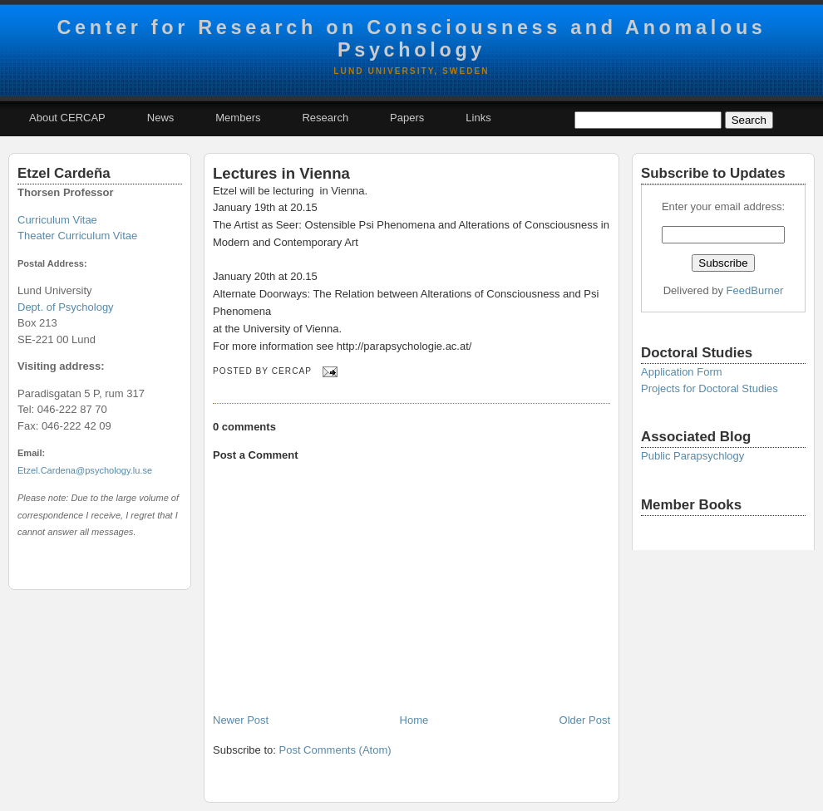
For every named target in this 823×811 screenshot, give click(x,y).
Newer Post (241, 720)
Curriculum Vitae (57, 220)
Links (478, 117)
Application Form (681, 372)
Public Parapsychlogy (692, 456)
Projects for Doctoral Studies (709, 388)
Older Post (584, 720)
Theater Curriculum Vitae (77, 235)
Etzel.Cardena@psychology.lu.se (84, 470)
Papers (407, 117)
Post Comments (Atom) (335, 750)
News (161, 117)
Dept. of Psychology (65, 307)
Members (237, 117)
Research (325, 117)
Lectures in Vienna (281, 173)
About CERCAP (67, 117)
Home (414, 720)
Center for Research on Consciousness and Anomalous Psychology (411, 39)
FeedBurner (755, 290)
